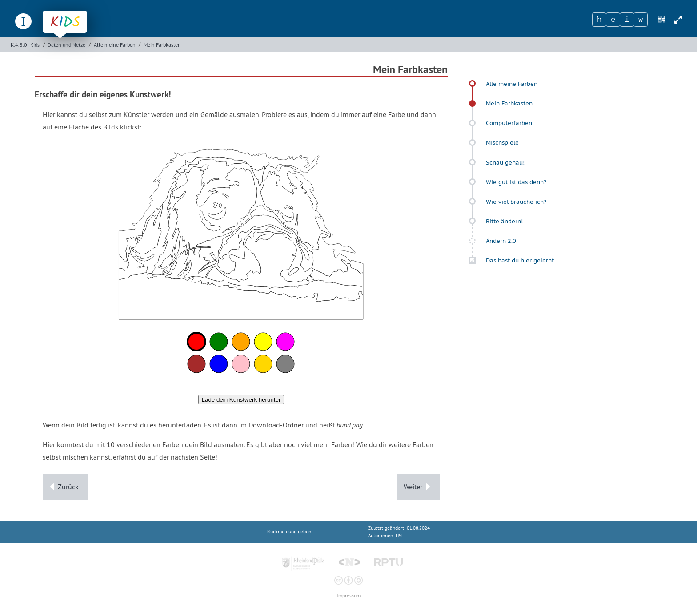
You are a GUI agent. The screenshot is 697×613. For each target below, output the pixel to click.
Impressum (348, 596)
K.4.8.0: (19, 44)
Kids (35, 44)
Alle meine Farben (115, 44)
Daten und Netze (66, 44)
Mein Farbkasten (162, 44)
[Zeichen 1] (599, 19)
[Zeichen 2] (613, 19)
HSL (400, 536)
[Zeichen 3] (627, 19)
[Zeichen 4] (640, 19)
